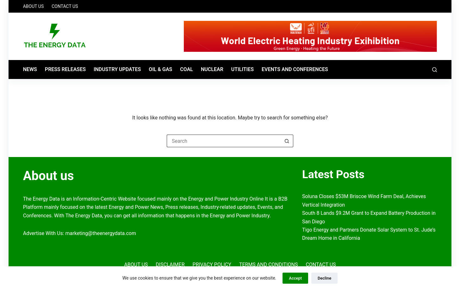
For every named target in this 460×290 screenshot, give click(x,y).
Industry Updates (117, 69)
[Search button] (287, 141)
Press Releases (65, 69)
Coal (186, 69)
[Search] (434, 69)
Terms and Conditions (268, 265)
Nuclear (212, 69)
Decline (324, 278)
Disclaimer (170, 265)
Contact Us (65, 6)
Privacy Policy (212, 265)
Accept (295, 278)
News (30, 69)
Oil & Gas (160, 69)
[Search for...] (224, 141)
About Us (33, 6)
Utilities (242, 69)
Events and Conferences (295, 69)
